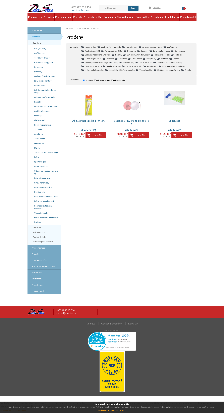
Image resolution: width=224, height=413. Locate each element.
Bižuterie (164, 59)
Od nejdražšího (119, 80)
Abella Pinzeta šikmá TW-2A (88, 120)
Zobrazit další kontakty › (80, 10)
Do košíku (98, 135)
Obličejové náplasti (42, 111)
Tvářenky (38, 129)
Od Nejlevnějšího (103, 80)
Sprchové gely (40, 162)
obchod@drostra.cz (66, 313)
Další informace (117, 410)
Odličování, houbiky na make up (169, 62)
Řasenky (37, 102)
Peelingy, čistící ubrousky (111, 47)
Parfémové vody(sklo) (43, 62)
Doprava (91, 323)
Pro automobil (188, 17)
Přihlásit (156, 8)
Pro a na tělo (35, 17)
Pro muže (37, 228)
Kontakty (133, 323)
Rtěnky (37, 148)
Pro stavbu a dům (92, 17)
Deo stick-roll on (41, 166)
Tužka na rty (39, 139)
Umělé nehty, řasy (114, 66)
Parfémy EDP (39, 53)
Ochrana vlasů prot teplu (44, 97)
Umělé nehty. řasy (41, 183)
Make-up (38, 116)
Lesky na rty (39, 143)
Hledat (133, 8)
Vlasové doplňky (41, 213)
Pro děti (77, 17)
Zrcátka (37, 222)
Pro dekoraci (172, 17)
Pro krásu (49, 17)
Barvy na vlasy (40, 49)
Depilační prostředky (43, 187)
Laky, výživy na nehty (42, 178)
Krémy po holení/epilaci (44, 201)
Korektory (38, 134)
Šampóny (38, 72)
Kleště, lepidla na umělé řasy (168, 70)
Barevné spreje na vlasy (43, 242)
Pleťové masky (40, 120)
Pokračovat (104, 410)
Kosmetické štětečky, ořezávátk (43, 207)
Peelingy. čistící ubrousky (44, 76)
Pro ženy (37, 43)
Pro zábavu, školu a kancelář (119, 17)
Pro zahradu (157, 17)
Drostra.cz (73, 28)
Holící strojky (39, 192)
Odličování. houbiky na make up (46, 172)
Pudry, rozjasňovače (42, 125)
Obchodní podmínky (111, 323)
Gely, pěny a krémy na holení (46, 196)
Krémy (37, 157)
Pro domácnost (63, 17)
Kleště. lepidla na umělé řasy (46, 218)
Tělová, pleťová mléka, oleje (46, 152)
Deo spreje (38, 67)
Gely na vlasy (39, 85)
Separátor (174, 120)
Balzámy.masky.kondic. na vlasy (45, 91)
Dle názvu (89, 80)
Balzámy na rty (39, 232)
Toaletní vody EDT (42, 58)
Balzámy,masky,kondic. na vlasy (97, 55)
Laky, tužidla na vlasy (42, 81)
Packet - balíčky (39, 237)
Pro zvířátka (142, 17)
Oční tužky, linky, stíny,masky (46, 106)
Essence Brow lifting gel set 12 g (131, 122)
